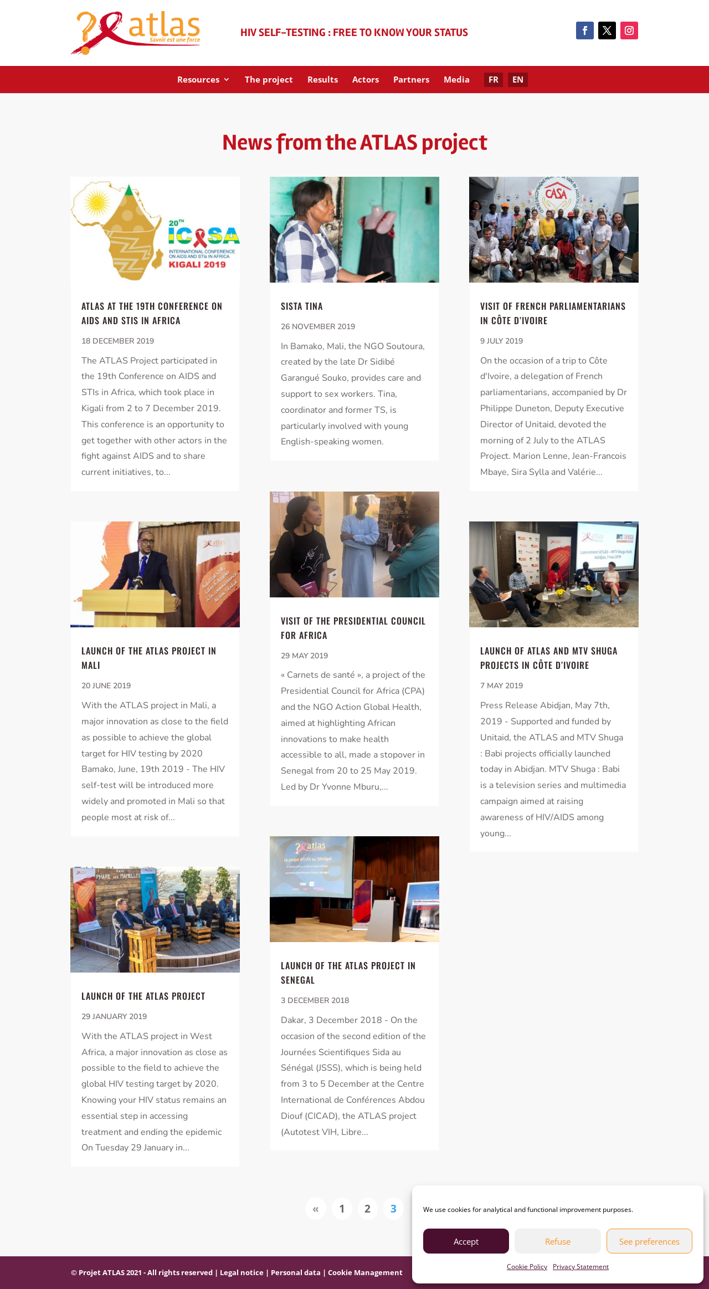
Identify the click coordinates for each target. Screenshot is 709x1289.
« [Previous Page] (315, 1208)
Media (457, 80)
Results (322, 80)
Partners (411, 80)
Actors (365, 80)
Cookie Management (365, 1272)
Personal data (296, 1272)
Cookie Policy (527, 1266)
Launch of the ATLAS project (143, 995)
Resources (198, 80)
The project (269, 80)
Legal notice (242, 1272)
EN (517, 79)
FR (494, 79)
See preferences (649, 1241)
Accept (466, 1241)
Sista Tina (302, 306)
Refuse (558, 1241)
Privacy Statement (581, 1266)
